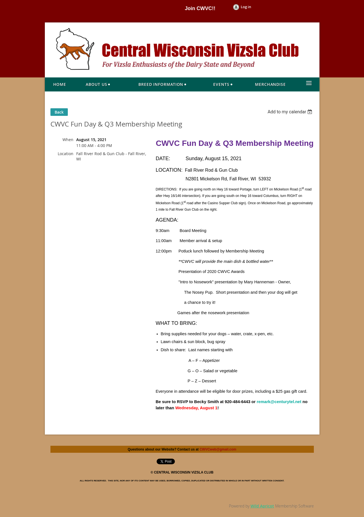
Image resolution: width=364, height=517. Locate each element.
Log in (246, 6)
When (67, 139)
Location (65, 153)
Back (59, 112)
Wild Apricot (262, 506)
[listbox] (291, 111)
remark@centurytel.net (279, 401)
